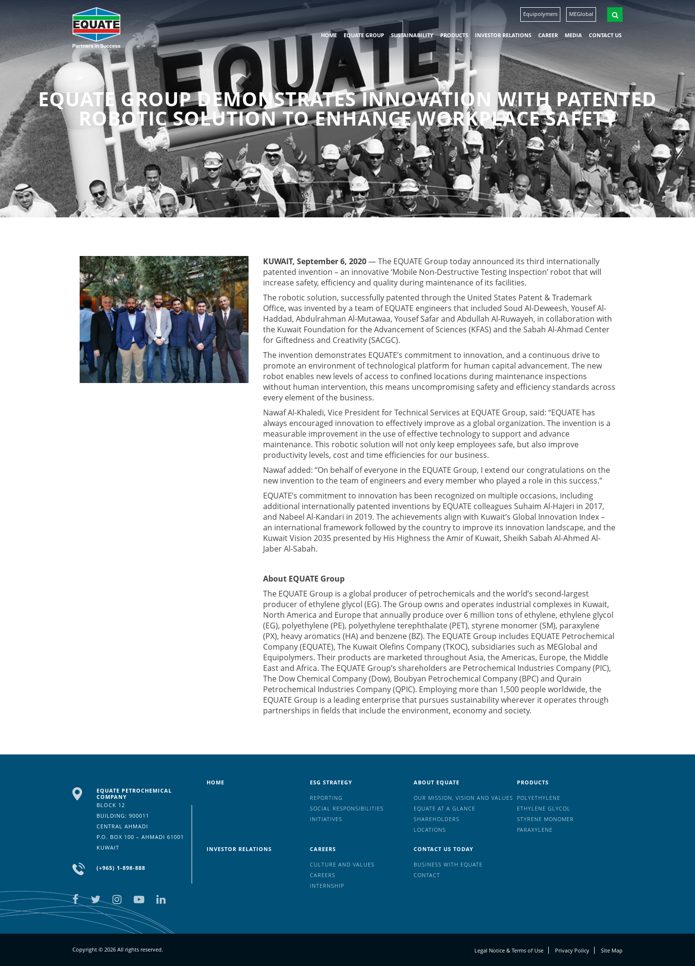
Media (573, 35)
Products (454, 35)
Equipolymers (540, 13)
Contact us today (443, 848)
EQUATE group (364, 35)
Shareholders (436, 819)
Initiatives (326, 819)
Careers (323, 848)
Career (548, 35)
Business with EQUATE (448, 864)
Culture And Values (342, 864)
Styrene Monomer (545, 819)
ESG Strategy (331, 782)
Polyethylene (538, 797)
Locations (430, 829)
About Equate (436, 782)
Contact (427, 875)
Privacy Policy (572, 950)
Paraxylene (535, 829)
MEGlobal (581, 13)
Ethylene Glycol (543, 808)
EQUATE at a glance (444, 808)
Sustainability (412, 35)
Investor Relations (503, 35)
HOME (329, 35)
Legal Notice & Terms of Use (508, 950)
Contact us (605, 35)
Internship (327, 885)
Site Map (612, 950)
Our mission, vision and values (463, 797)
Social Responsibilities (347, 808)
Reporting (326, 797)
